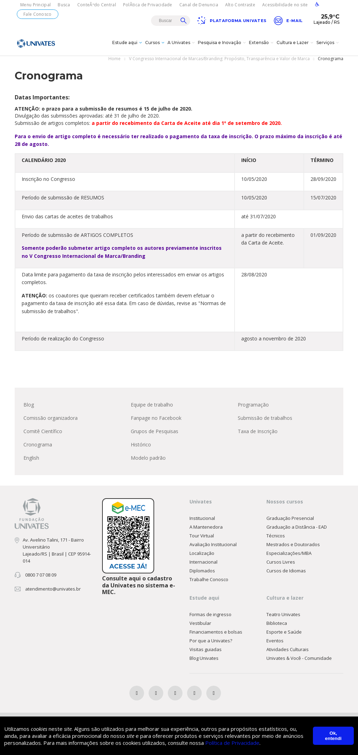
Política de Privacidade (232, 742)
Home (114, 59)
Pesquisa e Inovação (223, 43)
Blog (28, 405)
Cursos (155, 43)
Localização (201, 553)
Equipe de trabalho (152, 405)
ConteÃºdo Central (96, 5)
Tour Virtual (201, 536)
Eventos (275, 641)
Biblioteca (276, 623)
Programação (253, 405)
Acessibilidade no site (285, 5)
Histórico (141, 445)
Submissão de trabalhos (265, 418)
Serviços (328, 43)
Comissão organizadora (50, 418)
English (31, 458)
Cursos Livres (280, 562)
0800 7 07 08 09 (40, 575)
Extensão (262, 43)
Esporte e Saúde (284, 632)
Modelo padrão (148, 458)
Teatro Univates (283, 615)
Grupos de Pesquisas (154, 431)
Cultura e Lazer (296, 43)
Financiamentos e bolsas (215, 632)
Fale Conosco (37, 14)
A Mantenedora (206, 527)
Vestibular (200, 623)
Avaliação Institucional (213, 545)
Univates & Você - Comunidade (299, 658)
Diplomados (202, 571)
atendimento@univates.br (53, 589)
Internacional (203, 562)
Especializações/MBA (289, 553)
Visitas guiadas (205, 650)
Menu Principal (35, 5)
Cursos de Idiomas (286, 571)
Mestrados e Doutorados (293, 545)
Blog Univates (204, 658)
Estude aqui (128, 43)
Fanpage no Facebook (156, 418)
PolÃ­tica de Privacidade (147, 5)
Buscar (183, 20)
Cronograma (37, 445)
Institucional (202, 518)
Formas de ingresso (210, 615)
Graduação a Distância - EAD (296, 527)
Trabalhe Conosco (208, 580)
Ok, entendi (333, 736)
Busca (64, 5)
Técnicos (275, 536)
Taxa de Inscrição (258, 431)
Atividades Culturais (287, 650)
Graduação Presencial (290, 518)
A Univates (181, 43)
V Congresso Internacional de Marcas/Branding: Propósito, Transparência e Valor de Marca (219, 59)
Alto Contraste (240, 5)
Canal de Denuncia (198, 5)
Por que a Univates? (210, 641)
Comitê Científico (42, 431)
